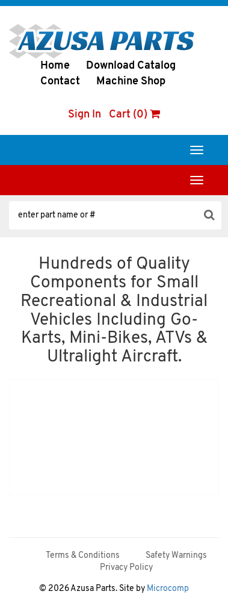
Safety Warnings (176, 555)
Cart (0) (134, 114)
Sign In (84, 114)
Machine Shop (130, 81)
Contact (60, 81)
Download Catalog (131, 66)
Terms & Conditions (83, 555)
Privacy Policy (126, 567)
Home (55, 66)
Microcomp (168, 588)
